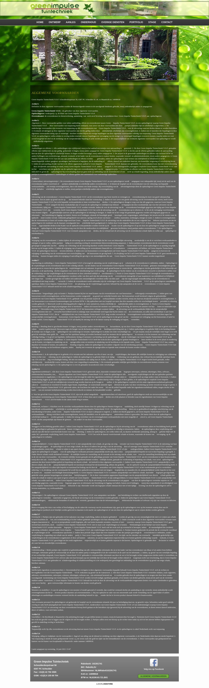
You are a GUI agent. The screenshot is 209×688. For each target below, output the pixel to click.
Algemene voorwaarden (153, 676)
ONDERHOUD (88, 22)
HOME (40, 22)
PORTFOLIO (136, 22)
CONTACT (166, 22)
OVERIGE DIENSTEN (112, 22)
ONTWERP (55, 22)
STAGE (152, 22)
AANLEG (71, 22)
